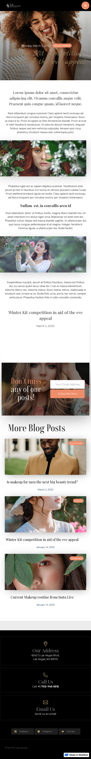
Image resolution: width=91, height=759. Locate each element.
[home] (12, 4)
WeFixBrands (21, 748)
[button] (85, 5)
